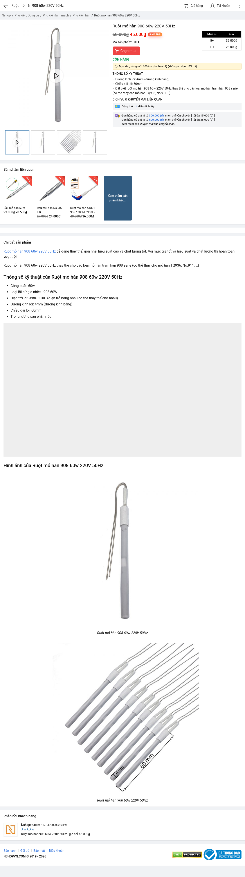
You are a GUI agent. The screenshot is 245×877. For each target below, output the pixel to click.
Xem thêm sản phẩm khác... (118, 198)
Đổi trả (24, 850)
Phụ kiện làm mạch (56, 15)
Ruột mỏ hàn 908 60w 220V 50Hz (30, 251)
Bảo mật (39, 850)
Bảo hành (10, 850)
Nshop (6, 15)
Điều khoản (56, 850)
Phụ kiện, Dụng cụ (27, 15)
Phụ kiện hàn (81, 15)
